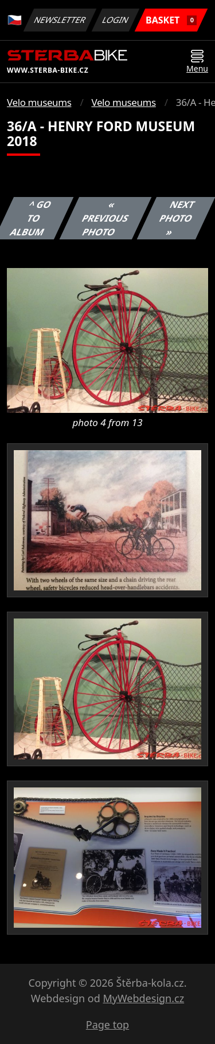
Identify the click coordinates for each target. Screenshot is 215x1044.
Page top (107, 1024)
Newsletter (60, 19)
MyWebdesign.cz (143, 998)
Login (115, 19)
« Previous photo (105, 218)
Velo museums (39, 102)
